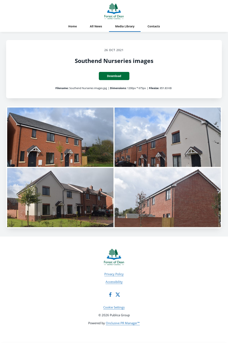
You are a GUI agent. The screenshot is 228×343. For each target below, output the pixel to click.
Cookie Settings (114, 307)
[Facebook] (110, 294)
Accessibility (114, 282)
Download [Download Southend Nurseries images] (114, 76)
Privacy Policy (114, 274)
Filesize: (154, 88)
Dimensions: (118, 88)
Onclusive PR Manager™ (123, 323)
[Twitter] (118, 294)
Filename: (62, 88)
